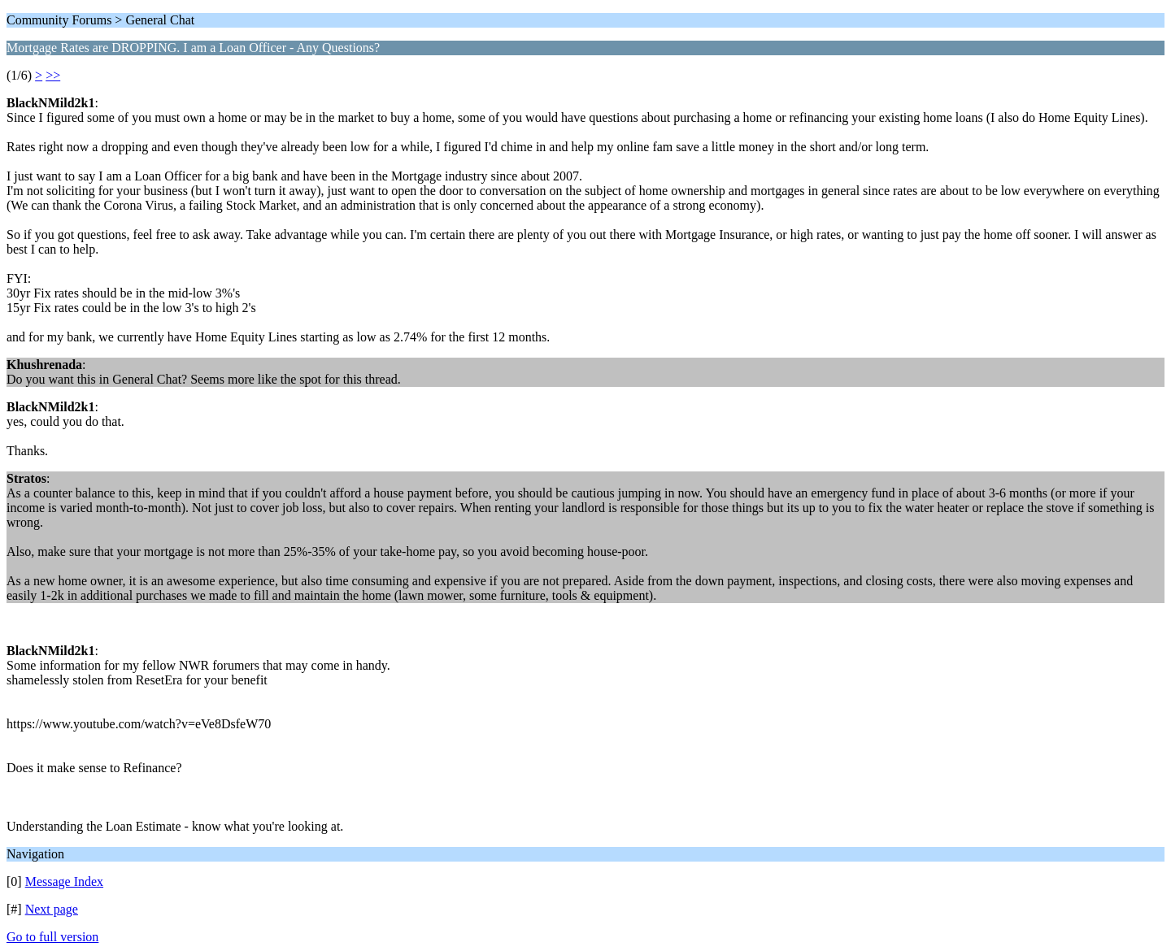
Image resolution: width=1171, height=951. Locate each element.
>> (53, 75)
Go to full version (52, 937)
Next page (51, 909)
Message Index (64, 881)
